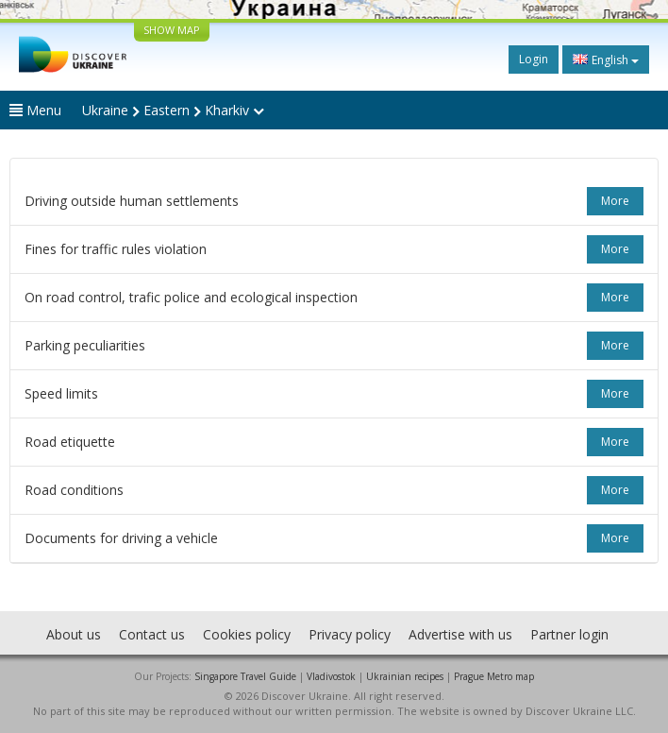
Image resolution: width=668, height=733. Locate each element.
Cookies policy (247, 634)
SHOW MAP (171, 30)
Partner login (569, 634)
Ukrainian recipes (404, 676)
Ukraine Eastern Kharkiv (173, 110)
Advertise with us (460, 634)
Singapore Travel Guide (245, 676)
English (606, 59)
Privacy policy (350, 634)
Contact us (152, 634)
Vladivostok (331, 676)
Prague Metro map (494, 676)
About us (73, 634)
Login (533, 59)
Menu (35, 110)
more (615, 201)
